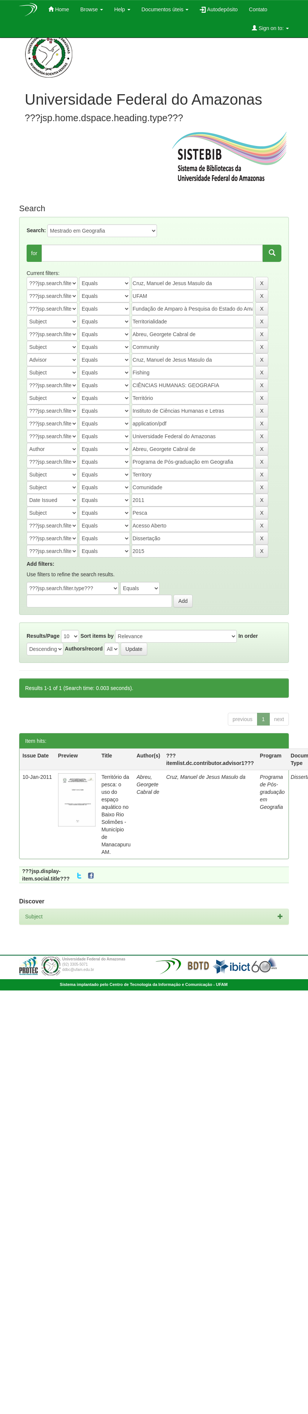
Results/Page (43, 636)
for (34, 253)
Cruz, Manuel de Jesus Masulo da (205, 777)
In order (248, 636)
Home (58, 9)
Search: (36, 230)
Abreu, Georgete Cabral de (147, 784)
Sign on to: (270, 28)
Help (122, 9)
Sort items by (97, 636)
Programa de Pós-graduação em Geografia (272, 792)
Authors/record (84, 649)
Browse (91, 9)
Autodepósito (219, 9)
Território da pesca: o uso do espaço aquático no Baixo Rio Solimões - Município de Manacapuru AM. (116, 814)
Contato (258, 9)
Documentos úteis (165, 9)
